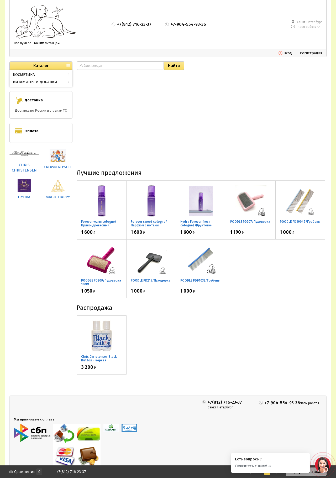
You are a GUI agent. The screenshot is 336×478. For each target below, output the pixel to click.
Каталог (41, 65)
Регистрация (311, 53)
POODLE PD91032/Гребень (200, 280)
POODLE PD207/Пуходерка (250, 222)
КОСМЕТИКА (24, 74)
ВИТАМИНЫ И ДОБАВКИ (35, 82)
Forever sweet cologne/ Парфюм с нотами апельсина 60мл (149, 225)
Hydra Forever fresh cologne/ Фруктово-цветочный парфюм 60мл (200, 225)
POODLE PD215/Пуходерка (150, 280)
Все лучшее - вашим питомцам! (37, 43)
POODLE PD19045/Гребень (300, 222)
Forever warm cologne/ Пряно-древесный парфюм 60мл (98, 225)
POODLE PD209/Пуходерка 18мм (101, 282)
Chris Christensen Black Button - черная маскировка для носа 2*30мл (99, 362)
